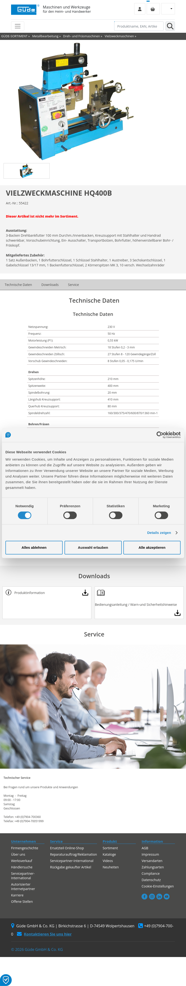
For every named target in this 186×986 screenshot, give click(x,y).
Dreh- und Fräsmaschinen (81, 36)
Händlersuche (21, 867)
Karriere (17, 895)
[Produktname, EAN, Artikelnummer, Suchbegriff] (139, 26)
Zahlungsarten (153, 867)
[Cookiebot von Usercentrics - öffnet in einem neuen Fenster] (160, 434)
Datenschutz (151, 880)
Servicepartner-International (23, 875)
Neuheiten (111, 867)
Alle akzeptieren (151, 547)
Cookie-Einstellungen (158, 886)
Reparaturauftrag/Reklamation (73, 854)
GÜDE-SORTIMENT (14, 36)
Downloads (50, 284)
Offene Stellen (22, 901)
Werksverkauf (21, 860)
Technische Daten (18, 284)
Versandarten (152, 860)
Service (73, 284)
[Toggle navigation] (17, 26)
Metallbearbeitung (45, 36)
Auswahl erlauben (93, 547)
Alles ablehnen (34, 547)
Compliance (151, 873)
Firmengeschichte (24, 848)
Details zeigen (159, 533)
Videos (108, 860)
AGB (145, 848)
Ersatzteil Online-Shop (67, 848)
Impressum (150, 854)
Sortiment (110, 848)
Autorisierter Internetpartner (23, 886)
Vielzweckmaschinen (119, 36)
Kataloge (109, 854)
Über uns (18, 854)
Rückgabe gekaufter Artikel (70, 867)
